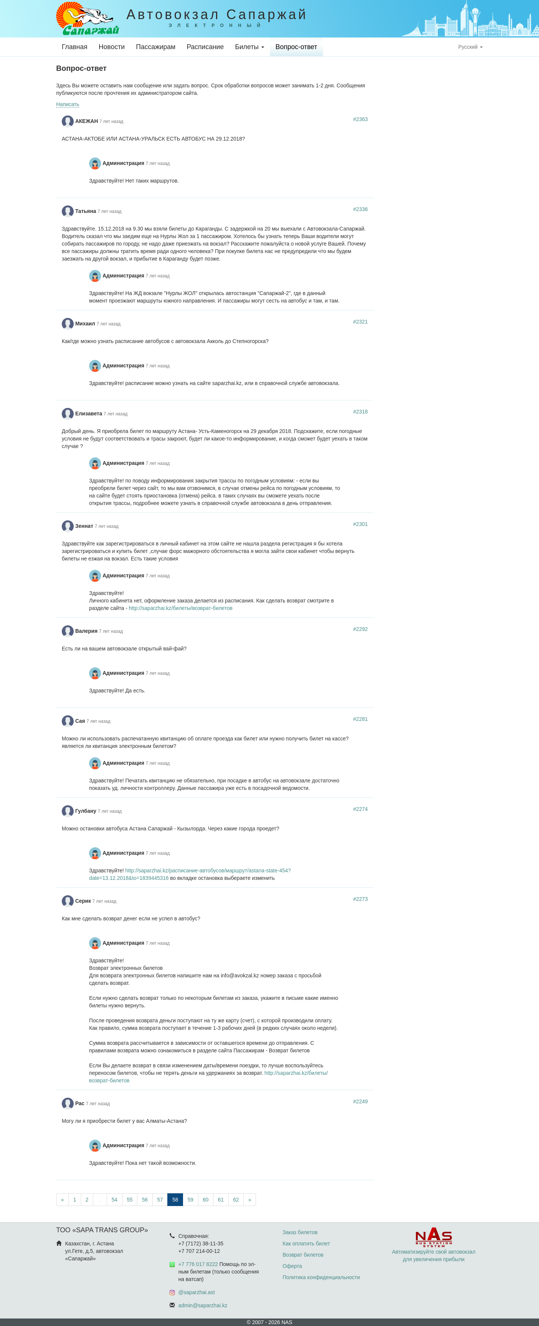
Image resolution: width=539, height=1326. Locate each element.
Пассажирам (155, 47)
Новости (112, 47)
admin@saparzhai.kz (203, 1305)
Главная (75, 47)
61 (221, 1200)
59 (191, 1200)
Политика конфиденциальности (321, 1277)
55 (130, 1200)
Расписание (205, 47)
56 (145, 1200)
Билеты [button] (249, 47)
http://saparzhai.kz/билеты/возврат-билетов (180, 608)
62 (236, 1200)
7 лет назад (112, 121)
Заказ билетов (300, 1232)
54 (115, 1200)
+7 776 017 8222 (198, 1264)
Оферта (292, 1266)
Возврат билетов (303, 1255)
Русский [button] (470, 47)
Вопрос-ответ (296, 47)
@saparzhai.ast (197, 1292)
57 (160, 1200)
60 (206, 1200)
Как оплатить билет (306, 1244)
